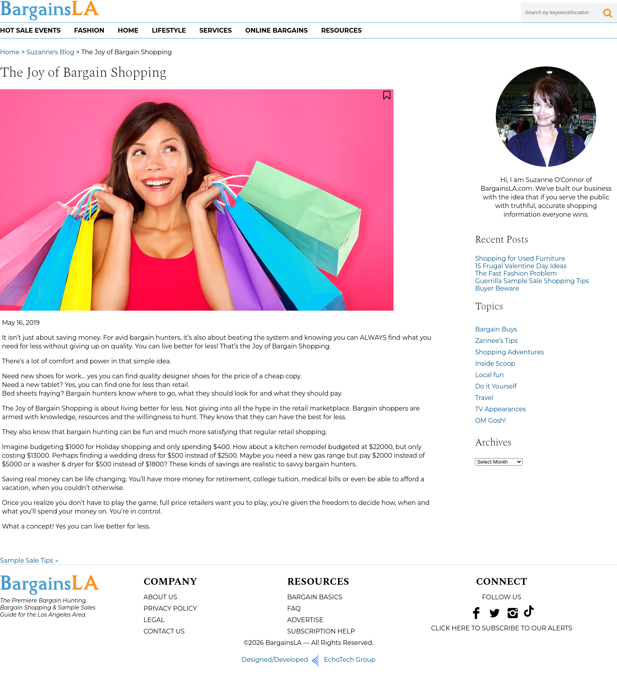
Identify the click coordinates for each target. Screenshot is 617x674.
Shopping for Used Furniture (520, 258)
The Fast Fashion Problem (516, 273)
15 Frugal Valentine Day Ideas (521, 266)
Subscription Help (321, 631)
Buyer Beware (497, 288)
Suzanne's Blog (50, 52)
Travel (484, 397)
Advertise (305, 620)
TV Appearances (500, 409)
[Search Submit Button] (607, 12)
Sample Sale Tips (29, 560)
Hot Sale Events (30, 30)
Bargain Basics (314, 597)
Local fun (489, 375)
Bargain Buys (496, 329)
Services (216, 30)
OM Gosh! (490, 420)
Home (128, 30)
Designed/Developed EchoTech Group (309, 659)
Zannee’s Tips (496, 340)
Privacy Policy (170, 608)
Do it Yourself (496, 386)
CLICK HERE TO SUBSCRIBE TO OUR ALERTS (501, 628)
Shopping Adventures (509, 352)
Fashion (89, 30)
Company (170, 582)
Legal (154, 620)
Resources (341, 30)
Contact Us (164, 631)
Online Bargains (276, 30)
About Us (160, 597)
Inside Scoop (495, 363)
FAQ (294, 608)
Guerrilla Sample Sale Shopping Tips (532, 281)
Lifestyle (169, 30)
